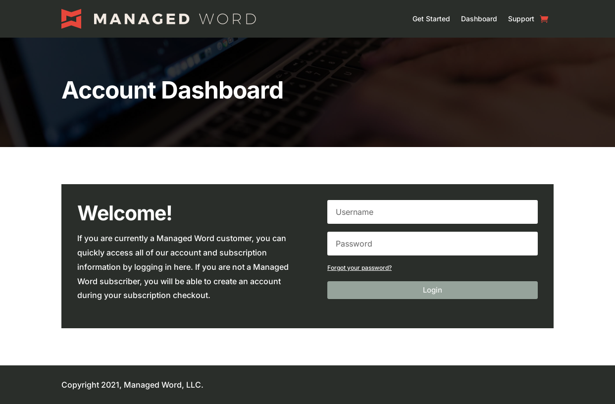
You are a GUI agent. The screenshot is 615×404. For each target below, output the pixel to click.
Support (521, 18)
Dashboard (479, 18)
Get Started (431, 18)
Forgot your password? (359, 267)
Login (432, 290)
